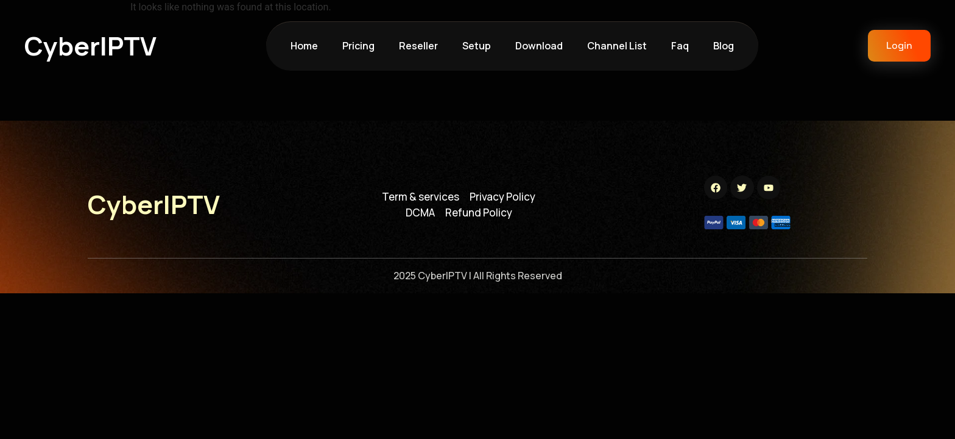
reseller (418, 45)
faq (680, 45)
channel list (617, 45)
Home (304, 45)
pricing (358, 45)
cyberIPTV (90, 45)
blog (723, 45)
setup (476, 45)
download (539, 45)
